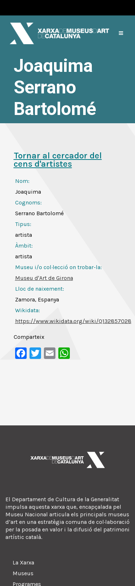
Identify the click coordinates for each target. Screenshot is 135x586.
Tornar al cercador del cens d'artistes (58, 160)
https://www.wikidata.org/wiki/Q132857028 (73, 321)
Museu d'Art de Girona (44, 277)
